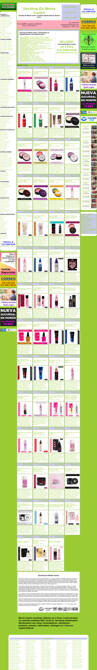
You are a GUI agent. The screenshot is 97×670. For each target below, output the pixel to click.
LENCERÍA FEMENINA (86, 218)
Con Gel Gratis (4, 235)
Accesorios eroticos (5, 183)
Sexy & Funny (4, 229)
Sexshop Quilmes (24, 49)
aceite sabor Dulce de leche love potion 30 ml (24, 325)
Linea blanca (4, 125)
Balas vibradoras (4, 155)
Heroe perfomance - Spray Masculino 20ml (56, 216)
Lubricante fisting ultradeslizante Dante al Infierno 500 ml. (39, 469)
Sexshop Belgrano (24, 37)
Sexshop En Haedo (45, 640)
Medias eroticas (4, 94)
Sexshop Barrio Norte (25, 39)
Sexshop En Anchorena (15, 659)
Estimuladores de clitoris (6, 157)
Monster (3, 51)
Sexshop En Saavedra (30, 665)
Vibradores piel (4, 64)
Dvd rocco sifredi (4, 145)
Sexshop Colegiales (24, 58)
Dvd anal (3, 131)
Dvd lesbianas (4, 144)
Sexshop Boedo (23, 44)
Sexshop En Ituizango (14, 640)
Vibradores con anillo (5, 199)
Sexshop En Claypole (77, 647)
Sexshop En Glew (14, 641)
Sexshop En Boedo (60, 653)
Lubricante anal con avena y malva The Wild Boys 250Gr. (56, 505)
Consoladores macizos (6, 42)
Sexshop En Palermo (45, 659)
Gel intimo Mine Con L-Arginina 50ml (39, 288)
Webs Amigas (48, 638)
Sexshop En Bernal (14, 654)
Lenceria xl (3, 92)
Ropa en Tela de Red (5, 99)
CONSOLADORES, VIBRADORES (85, 217)
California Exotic (4, 221)
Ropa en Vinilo (4, 98)
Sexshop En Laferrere (77, 646)
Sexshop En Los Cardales (62, 651)
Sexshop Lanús (23, 53)
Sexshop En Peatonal (45, 662)
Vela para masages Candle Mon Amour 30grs (24, 180)
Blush (2, 218)
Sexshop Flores (23, 46)
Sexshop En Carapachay (77, 650)
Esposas (3, 189)
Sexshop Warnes (23, 57)
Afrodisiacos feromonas (6, 186)
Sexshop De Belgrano (30, 667)
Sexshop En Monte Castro (39, 11)
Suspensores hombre (5, 114)
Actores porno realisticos (6, 41)
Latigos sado (4, 123)
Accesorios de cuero (5, 118)
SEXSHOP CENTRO (85, 224)
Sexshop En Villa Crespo (15, 667)
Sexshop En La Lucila (77, 641)
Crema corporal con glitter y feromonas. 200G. (56, 469)
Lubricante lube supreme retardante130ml (71, 325)
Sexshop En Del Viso (45, 646)
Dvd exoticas (4, 135)
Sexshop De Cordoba (30, 666)
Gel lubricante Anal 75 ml (55, 72)
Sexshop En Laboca (29, 646)
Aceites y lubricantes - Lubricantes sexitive (27, 67)
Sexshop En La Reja (14, 644)
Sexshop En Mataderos (46, 654)
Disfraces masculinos (5, 111)
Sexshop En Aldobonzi (61, 659)
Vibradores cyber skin (6, 60)
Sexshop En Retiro (60, 663)
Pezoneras (3, 194)
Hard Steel (3, 230)
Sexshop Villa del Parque (25, 42)
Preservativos (4, 192)
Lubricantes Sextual (5, 37)
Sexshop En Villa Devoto (61, 667)
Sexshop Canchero (76, 667)
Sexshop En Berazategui (61, 654)
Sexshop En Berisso (29, 654)
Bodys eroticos (4, 85)
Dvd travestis (4, 150)
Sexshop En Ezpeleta (77, 643)
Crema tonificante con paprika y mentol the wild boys (23, 505)
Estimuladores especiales (6, 160)
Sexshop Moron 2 (85, 200)
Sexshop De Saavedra (30, 663)
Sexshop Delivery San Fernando (17, 662)
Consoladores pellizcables (7, 45)
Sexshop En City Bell (76, 649)
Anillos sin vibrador (5, 201)
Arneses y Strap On (5, 204)
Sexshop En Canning (30, 651)
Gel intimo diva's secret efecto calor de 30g (55, 108)
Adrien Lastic (4, 216)
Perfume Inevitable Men (23, 541)
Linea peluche (4, 126)
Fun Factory (3, 231)
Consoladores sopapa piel (6, 49)
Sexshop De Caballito (61, 666)
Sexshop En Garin (60, 641)
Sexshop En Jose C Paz (61, 640)
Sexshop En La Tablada (61, 644)
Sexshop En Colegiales (15, 647)
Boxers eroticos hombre (6, 110)
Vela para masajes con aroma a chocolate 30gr (71, 216)
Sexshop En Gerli (45, 641)
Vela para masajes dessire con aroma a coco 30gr (71, 108)
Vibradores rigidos (5, 67)
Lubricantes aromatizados (6, 21)
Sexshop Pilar (23, 61)
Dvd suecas (3, 148)
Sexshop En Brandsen (15, 653)
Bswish (2, 220)
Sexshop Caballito (24, 43)
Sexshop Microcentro (24, 41)
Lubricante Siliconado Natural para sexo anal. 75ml (40, 505)
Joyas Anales (4, 177)
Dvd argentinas (4, 132)
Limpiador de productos (6, 19)
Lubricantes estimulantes (6, 23)
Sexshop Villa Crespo (25, 47)
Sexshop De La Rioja (45, 665)
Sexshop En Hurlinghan (30, 640)
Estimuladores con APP (6, 153)
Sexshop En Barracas (77, 656)
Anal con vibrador (5, 174)
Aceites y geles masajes (6, 17)
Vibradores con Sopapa (6, 76)
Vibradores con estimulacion (7, 58)
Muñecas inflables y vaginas (7, 169)
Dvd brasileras (4, 134)
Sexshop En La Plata (45, 643)
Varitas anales (4, 178)
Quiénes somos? (70, 18)
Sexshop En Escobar (45, 644)
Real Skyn (3, 30)
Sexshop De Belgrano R (77, 666)
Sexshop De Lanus (14, 665)
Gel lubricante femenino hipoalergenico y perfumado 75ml (56, 289)
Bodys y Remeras (5, 108)
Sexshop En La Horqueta (30, 641)
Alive (2, 217)
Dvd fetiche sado (4, 137)
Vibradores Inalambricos (6, 66)
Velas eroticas (4, 193)
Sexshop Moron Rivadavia (26, 52)
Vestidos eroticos (5, 105)
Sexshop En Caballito (45, 651)
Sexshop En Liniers (29, 650)
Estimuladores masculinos (7, 163)
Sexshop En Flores (29, 643)
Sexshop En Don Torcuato (15, 646)
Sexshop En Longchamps (15, 651)
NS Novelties (4, 223)
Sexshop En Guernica (77, 640)
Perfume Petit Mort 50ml (55, 541)
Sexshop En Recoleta (14, 663)
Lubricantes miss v (5, 32)
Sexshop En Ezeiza (29, 644)
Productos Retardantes (6, 211)
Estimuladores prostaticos (6, 165)
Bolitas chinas (4, 202)
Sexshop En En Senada (77, 644)
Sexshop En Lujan (76, 653)
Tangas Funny (4, 104)
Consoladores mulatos (6, 44)
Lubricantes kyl (4, 27)
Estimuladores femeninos (6, 162)
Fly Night (3, 29)
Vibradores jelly (4, 63)
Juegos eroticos (4, 190)
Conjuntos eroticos (5, 88)
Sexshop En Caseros (61, 650)
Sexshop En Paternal (61, 660)
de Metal (3, 168)
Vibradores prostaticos (6, 70)
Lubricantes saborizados (6, 33)
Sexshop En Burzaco (76, 651)
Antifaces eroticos (5, 184)
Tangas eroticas (4, 101)
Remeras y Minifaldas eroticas (7, 97)
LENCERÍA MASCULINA (86, 220)
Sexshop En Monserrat (15, 656)
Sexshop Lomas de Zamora (26, 48)
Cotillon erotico (4, 187)
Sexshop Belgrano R (14, 669)
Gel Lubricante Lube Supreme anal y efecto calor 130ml (24, 361)
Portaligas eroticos (5, 95)
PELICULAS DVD (85, 223)
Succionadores (4, 156)
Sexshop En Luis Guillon (30, 653)
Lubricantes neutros (5, 26)
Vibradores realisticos (5, 71)
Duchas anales (4, 172)
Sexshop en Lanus (45, 647)
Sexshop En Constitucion (62, 646)
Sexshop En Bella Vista (30, 656)
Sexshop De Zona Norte (61, 662)
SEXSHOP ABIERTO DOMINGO (88, 229)
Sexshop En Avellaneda (61, 657)
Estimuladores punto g (6, 166)
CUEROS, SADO (85, 221)
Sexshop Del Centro (29, 662)
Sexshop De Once (76, 663)
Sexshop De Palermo (45, 663)
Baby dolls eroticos (5, 83)
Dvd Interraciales (5, 143)
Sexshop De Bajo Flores (46, 667)
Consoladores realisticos (6, 46)
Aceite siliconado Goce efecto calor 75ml (39, 433)
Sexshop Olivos (23, 55)
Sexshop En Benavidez (77, 654)
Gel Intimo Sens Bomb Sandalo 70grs (39, 216)
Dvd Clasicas (4, 147)
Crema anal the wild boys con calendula (71, 469)
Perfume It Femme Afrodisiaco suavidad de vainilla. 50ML (71, 505)
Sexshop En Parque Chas (15, 660)
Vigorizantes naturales (6, 196)
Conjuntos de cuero (5, 119)
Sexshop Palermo (24, 38)
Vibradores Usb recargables (7, 77)
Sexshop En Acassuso (46, 660)
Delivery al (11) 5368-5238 (8, 243)
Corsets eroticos (4, 89)
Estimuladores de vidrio (6, 159)
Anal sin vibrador (4, 175)
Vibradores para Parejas (6, 56)
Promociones (4, 238)
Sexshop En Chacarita (15, 650)
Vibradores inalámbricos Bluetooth (8, 54)
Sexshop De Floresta (61, 665)
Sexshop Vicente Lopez (25, 60)
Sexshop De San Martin (77, 662)
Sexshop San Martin (24, 56)
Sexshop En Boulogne (46, 653)
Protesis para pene (5, 209)
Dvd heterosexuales (5, 141)
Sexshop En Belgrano (45, 656)
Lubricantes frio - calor (6, 24)
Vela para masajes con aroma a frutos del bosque (40, 180)
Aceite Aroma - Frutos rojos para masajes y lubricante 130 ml (56, 397)
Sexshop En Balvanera (15, 657)
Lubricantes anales (5, 20)
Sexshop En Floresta (14, 643)
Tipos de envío (71, 12)
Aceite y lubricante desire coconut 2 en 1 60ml (55, 252)
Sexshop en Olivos (76, 657)
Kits (2, 212)
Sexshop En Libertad (61, 649)
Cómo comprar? (71, 7)
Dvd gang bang (4, 138)
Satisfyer (3, 226)
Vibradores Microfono (5, 73)
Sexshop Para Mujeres (85, 191)
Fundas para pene (5, 206)
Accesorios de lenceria (6, 81)
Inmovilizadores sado (5, 122)
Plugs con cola (4, 180)
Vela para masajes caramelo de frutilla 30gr (24, 144)
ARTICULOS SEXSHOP (86, 214)
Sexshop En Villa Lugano (30, 669)
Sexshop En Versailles (77, 665)
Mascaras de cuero (5, 128)
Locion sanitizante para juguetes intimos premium (24, 72)
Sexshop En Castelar (45, 650)
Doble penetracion (5, 205)
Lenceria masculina (5, 113)
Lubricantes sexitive (5, 36)
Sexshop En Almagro (30, 659)
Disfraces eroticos (5, 91)
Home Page (19, 65)
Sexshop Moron (23, 51)
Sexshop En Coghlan (30, 647)
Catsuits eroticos (4, 86)
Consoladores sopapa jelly (7, 48)
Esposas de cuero (5, 120)
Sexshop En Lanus (14, 649)
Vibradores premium (5, 69)
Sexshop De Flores (14, 666)
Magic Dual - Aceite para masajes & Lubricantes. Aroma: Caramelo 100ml (71, 397)
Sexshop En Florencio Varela (62, 643)
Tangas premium (4, 102)
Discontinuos (4, 236)
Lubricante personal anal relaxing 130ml (55, 325)
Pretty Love (3, 224)
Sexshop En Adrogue (30, 660)
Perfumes (3, 34)
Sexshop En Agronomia (77, 659)
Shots (2, 227)
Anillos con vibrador (5, 57)
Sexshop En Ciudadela (30, 649)
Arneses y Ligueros (5, 82)
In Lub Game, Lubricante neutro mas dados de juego (72, 252)
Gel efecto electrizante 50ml (24, 288)
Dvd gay (3, 140)
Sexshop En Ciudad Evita (46, 649)
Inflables (3, 208)
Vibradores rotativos (5, 74)
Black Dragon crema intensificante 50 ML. (70, 288)
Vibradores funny (5, 61)
